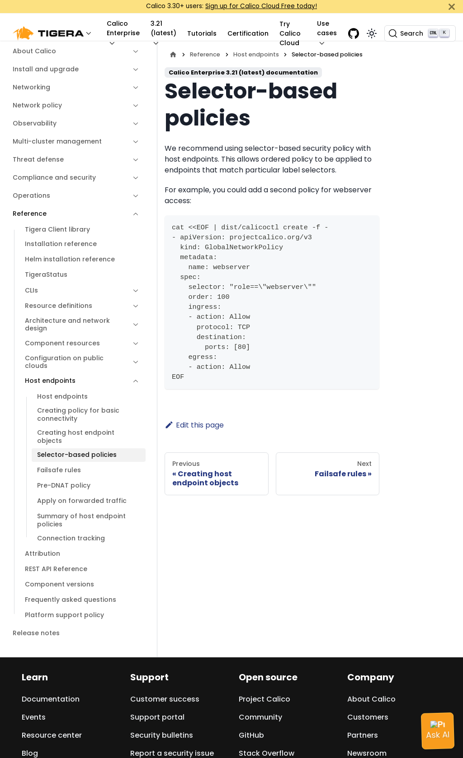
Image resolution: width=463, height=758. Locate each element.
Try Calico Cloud (290, 33)
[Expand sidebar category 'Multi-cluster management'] (133, 142)
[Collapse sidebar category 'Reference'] (133, 214)
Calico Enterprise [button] (123, 28)
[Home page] (173, 54)
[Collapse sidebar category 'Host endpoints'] (133, 381)
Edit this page (194, 425)
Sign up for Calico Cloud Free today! (261, 6)
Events (34, 717)
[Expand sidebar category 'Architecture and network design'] (133, 324)
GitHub (251, 735)
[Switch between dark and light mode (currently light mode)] (371, 33)
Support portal (157, 717)
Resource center (52, 735)
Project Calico (264, 699)
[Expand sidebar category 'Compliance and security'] (133, 178)
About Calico (371, 699)
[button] (54, 33)
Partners (362, 735)
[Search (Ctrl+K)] (420, 33)
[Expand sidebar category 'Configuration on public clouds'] (133, 362)
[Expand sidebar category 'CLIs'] (133, 291)
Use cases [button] (327, 28)
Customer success (164, 699)
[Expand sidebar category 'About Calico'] (133, 51)
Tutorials (202, 33)
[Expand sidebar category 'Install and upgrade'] (133, 69)
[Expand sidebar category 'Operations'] (133, 196)
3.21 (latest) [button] (163, 28)
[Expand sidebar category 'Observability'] (133, 123)
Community (260, 717)
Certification (248, 33)
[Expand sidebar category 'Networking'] (133, 87)
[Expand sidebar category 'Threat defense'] (133, 160)
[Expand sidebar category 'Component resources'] (133, 343)
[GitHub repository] (353, 33)
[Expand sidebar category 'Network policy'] (133, 105)
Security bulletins (161, 735)
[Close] (451, 6)
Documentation (51, 699)
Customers (367, 717)
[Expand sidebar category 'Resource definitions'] (133, 306)
